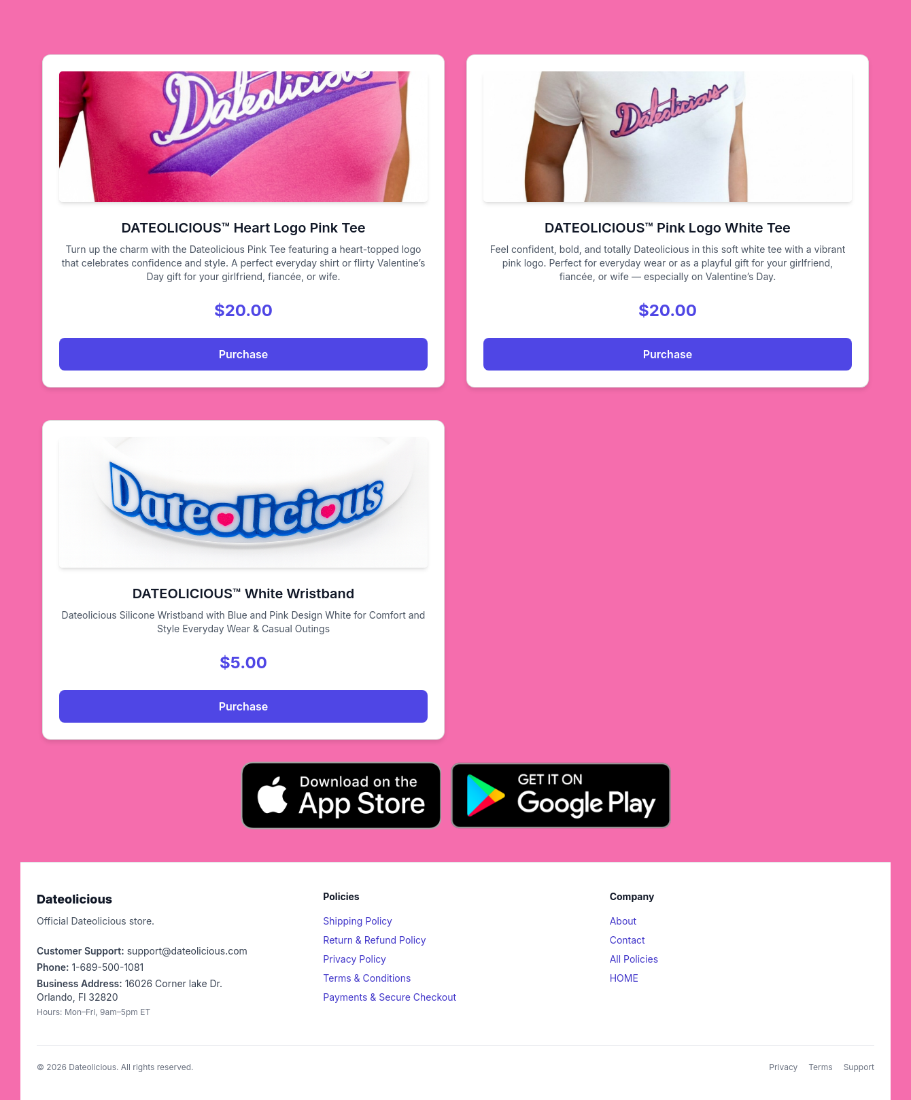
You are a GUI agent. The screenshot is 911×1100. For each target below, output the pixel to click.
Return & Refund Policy (374, 940)
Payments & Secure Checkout (389, 997)
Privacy (783, 1067)
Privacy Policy (354, 959)
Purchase (244, 354)
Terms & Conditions (367, 978)
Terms (820, 1067)
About (623, 921)
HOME (624, 978)
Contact (627, 940)
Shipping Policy (357, 921)
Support (859, 1067)
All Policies (634, 959)
